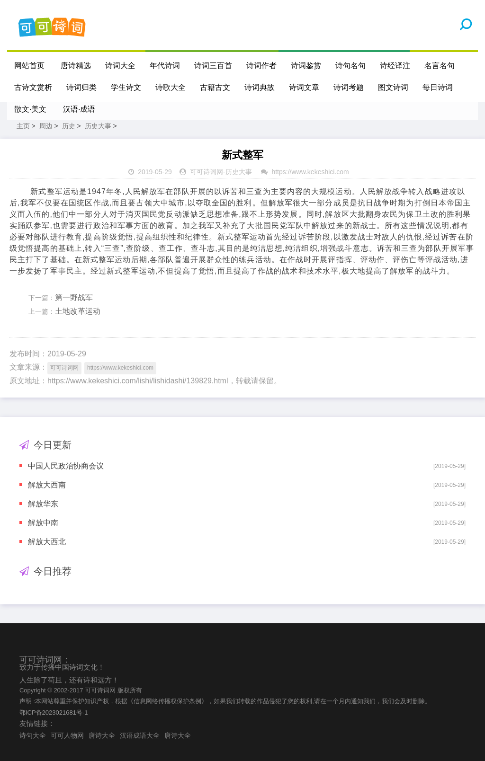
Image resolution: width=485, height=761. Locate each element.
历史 (68, 126)
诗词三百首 (213, 66)
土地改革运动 (77, 311)
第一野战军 (74, 297)
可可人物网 (67, 735)
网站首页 (29, 66)
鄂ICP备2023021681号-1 (53, 712)
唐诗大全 (102, 735)
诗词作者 (261, 66)
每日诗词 (437, 87)
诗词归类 (81, 87)
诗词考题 (348, 87)
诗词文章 (304, 87)
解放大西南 (47, 485)
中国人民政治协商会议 (66, 466)
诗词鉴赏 (306, 66)
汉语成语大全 (140, 735)
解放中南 (43, 523)
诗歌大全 (170, 87)
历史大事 (98, 126)
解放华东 (43, 504)
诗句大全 (32, 735)
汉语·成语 (79, 109)
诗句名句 (350, 66)
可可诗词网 (206, 172)
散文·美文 (30, 109)
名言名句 (439, 66)
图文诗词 (393, 87)
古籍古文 (215, 87)
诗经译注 (395, 66)
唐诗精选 (76, 66)
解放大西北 (47, 542)
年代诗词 (165, 66)
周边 (46, 126)
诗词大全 (120, 66)
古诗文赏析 (33, 87)
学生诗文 (126, 87)
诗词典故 (259, 87)
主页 (23, 126)
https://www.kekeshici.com (310, 172)
